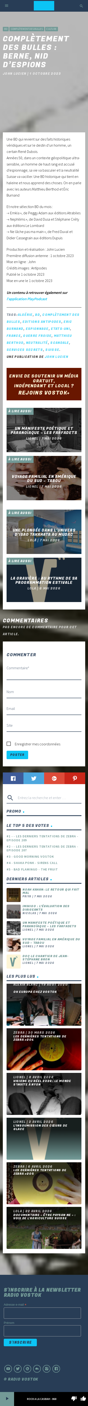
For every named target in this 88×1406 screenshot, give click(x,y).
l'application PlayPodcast (27, 298)
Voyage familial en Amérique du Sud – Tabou (51, 941)
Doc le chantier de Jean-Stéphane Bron (45, 958)
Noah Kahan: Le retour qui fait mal (51, 891)
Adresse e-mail (15, 1305)
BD (5, 29)
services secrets (25, 350)
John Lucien (56, 357)
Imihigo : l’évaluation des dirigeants (46, 908)
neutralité (37, 343)
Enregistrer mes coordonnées (37, 744)
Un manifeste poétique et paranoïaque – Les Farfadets (50, 924)
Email (11, 708)
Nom (10, 691)
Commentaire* (18, 668)
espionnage (37, 329)
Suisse (52, 350)
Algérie (25, 315)
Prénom (9, 1323)
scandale (59, 343)
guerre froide (37, 336)
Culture (51, 29)
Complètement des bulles (27, 29)
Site (10, 725)
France (14, 336)
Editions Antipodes (42, 322)
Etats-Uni (60, 329)
